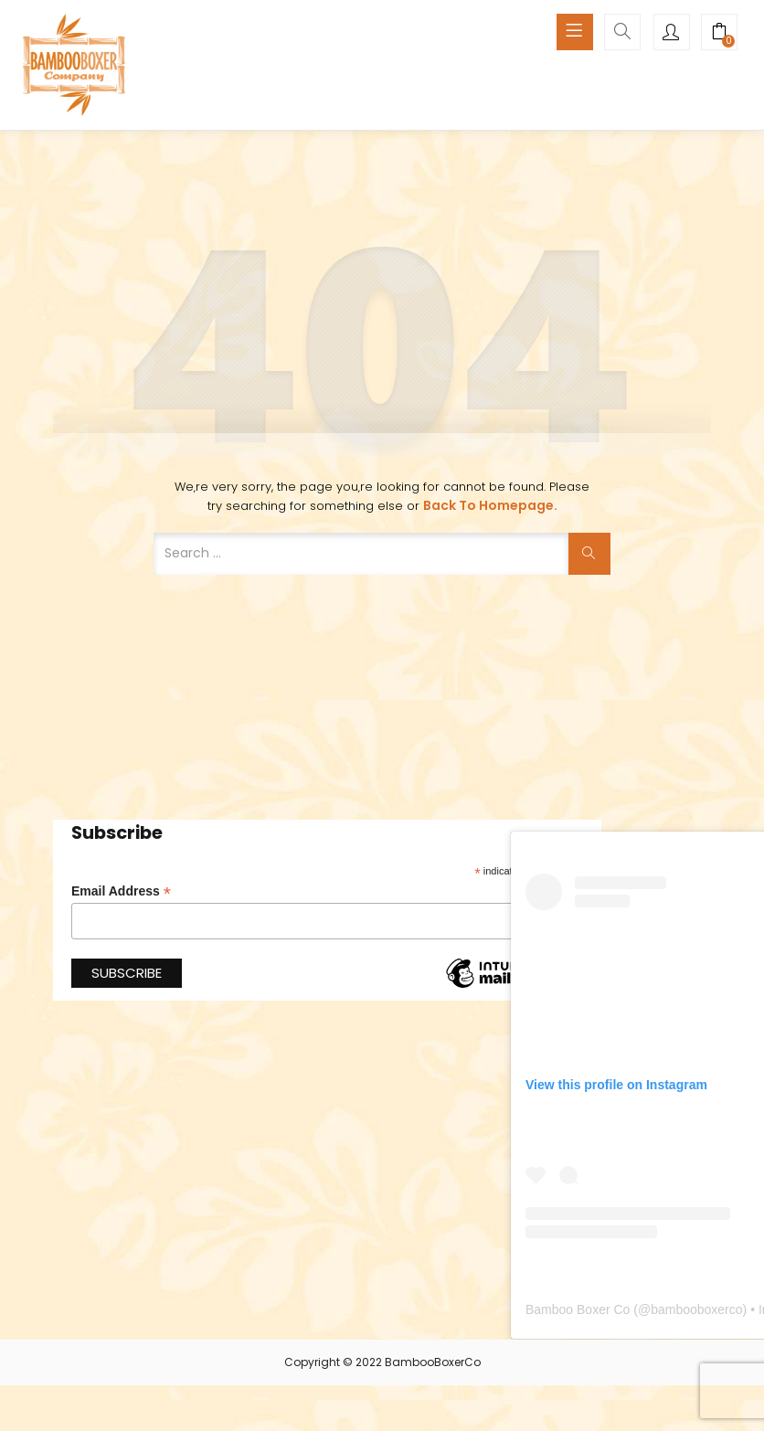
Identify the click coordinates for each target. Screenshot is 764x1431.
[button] (719, 34)
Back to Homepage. (490, 505)
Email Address (121, 891)
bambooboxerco (696, 1309)
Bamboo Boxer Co (577, 1309)
